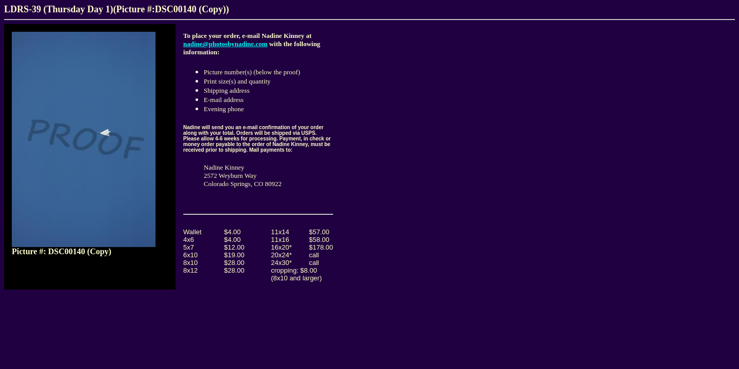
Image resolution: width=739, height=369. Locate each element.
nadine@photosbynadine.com (225, 44)
